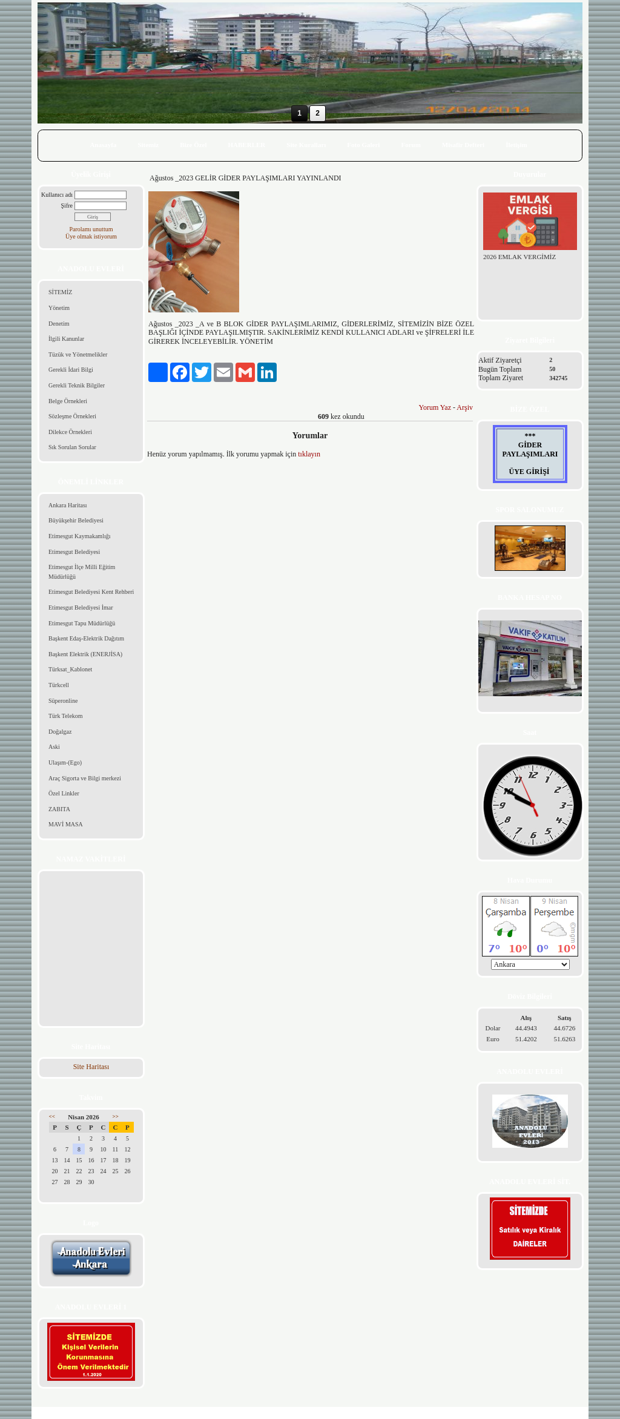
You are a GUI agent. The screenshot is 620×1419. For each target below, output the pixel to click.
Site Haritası (91, 1066)
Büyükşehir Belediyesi (76, 520)
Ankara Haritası (67, 505)
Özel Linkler (63, 793)
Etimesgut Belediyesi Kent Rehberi (91, 591)
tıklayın (309, 454)
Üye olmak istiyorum (91, 236)
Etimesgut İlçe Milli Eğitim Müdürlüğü (81, 572)
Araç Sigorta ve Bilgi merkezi (84, 778)
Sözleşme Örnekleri (72, 416)
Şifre (67, 205)
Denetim (58, 323)
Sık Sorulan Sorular (72, 447)
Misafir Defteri (463, 144)
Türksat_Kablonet (70, 669)
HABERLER (247, 144)
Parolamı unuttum (91, 229)
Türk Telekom (65, 716)
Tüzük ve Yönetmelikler (77, 354)
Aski (54, 746)
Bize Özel (193, 144)
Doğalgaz (59, 731)
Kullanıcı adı (57, 194)
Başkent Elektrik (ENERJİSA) (85, 654)
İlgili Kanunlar (66, 338)
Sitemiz (148, 144)
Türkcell (58, 685)
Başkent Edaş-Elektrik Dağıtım (86, 638)
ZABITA (59, 809)
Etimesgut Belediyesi (74, 551)
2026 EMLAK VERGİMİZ (519, 256)
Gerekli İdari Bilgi (70, 369)
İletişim (516, 144)
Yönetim (59, 308)
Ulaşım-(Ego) (65, 762)
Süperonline (63, 700)
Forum (410, 144)
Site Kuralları (306, 144)
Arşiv (465, 407)
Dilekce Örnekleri (70, 432)
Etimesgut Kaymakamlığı (79, 536)
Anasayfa (103, 144)
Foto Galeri (363, 144)
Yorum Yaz (435, 407)
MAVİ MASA (65, 824)
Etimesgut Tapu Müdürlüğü (81, 623)
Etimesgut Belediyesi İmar (80, 607)
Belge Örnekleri (67, 401)
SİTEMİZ (60, 292)
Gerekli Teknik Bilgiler (76, 385)
